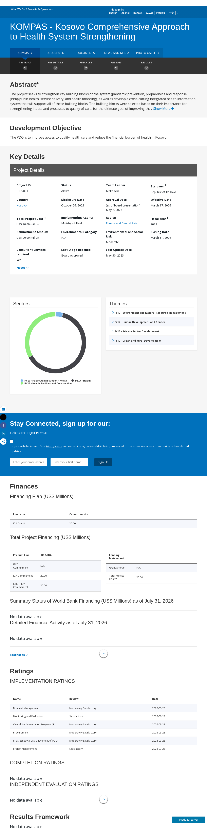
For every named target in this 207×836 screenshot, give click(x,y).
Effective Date (161, 200)
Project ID (24, 185)
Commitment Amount (33, 232)
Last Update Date (119, 250)
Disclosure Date (72, 200)
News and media (116, 53)
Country (22, 200)
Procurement (55, 53)
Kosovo (22, 205)
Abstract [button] (25, 66)
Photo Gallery (147, 53)
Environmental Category (79, 232)
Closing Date (160, 232)
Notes (21, 267)
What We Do (18, 9)
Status (66, 185)
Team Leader (115, 185)
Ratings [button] (116, 66)
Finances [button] (86, 66)
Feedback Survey (188, 819)
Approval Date (116, 200)
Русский (161, 13)
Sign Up (103, 462)
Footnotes (17, 655)
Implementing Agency (77, 217)
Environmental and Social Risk (124, 234)
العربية (149, 13)
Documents (86, 53)
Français (138, 13)
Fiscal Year (159, 218)
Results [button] (146, 66)
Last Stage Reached (76, 250)
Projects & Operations (41, 9)
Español (125, 13)
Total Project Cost (31, 218)
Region (111, 217)
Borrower (158, 185)
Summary (25, 53)
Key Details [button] (55, 66)
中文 (171, 13)
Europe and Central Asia (121, 223)
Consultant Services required (31, 252)
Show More (163, 108)
